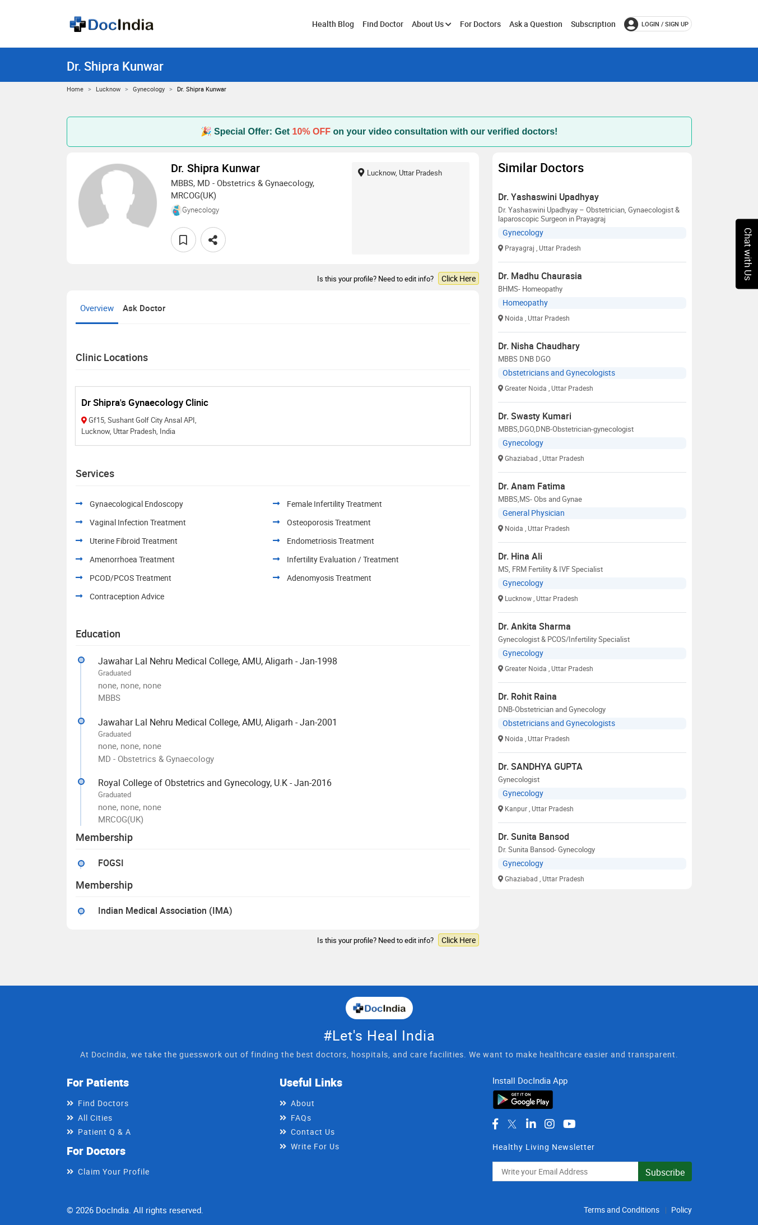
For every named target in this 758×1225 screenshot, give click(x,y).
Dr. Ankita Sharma (534, 626)
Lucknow (108, 89)
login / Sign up (656, 24)
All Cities (95, 1117)
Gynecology (149, 89)
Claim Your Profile (114, 1171)
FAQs (301, 1117)
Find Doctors (103, 1103)
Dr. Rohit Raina (527, 696)
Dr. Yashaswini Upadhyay (548, 197)
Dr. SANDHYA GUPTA (540, 766)
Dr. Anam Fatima (531, 486)
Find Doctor (382, 24)
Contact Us (313, 1131)
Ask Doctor (144, 307)
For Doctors (480, 24)
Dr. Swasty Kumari (534, 416)
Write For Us (315, 1146)
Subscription (593, 24)
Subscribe (665, 1172)
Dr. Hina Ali (520, 556)
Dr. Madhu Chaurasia (540, 276)
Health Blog (333, 24)
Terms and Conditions (621, 1209)
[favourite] (183, 239)
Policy (681, 1209)
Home (75, 89)
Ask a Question (535, 24)
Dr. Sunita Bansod (533, 836)
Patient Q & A (104, 1131)
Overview (97, 307)
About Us (432, 24)
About (303, 1103)
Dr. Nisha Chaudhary (539, 346)
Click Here (458, 278)
